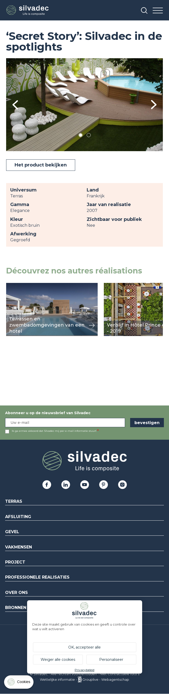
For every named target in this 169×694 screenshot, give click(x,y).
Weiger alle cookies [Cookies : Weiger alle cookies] (58, 659)
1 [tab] (80, 136)
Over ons (16, 592)
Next (154, 104)
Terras (13, 501)
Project (15, 562)
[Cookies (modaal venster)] (19, 683)
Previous (15, 104)
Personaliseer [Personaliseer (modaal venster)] (111, 659)
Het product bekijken (41, 165)
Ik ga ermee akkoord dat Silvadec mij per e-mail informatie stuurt (54, 431)
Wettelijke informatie (57, 679)
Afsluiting (18, 516)
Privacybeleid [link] (84, 670)
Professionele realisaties (37, 577)
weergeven (18, 285)
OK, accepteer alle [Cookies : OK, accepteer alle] (84, 647)
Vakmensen (18, 547)
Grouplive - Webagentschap (105, 679)
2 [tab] (88, 136)
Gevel (12, 531)
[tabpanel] (84, 104)
